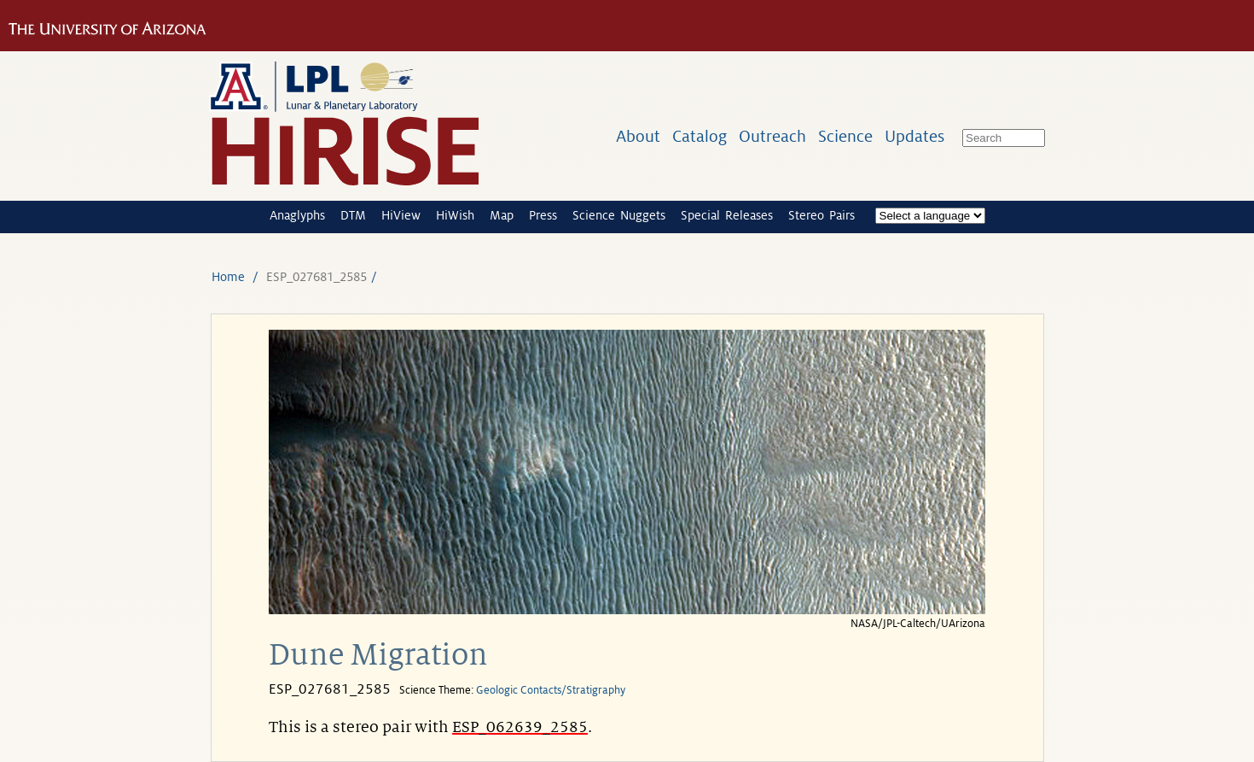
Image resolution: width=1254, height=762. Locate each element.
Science (845, 136)
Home (228, 277)
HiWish (455, 215)
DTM (353, 215)
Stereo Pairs (821, 215)
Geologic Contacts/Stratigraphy (550, 690)
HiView (401, 215)
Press (543, 215)
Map (502, 215)
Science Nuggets (618, 215)
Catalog (699, 136)
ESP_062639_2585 (520, 727)
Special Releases (727, 215)
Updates (914, 136)
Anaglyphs (297, 215)
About (638, 136)
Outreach (772, 136)
